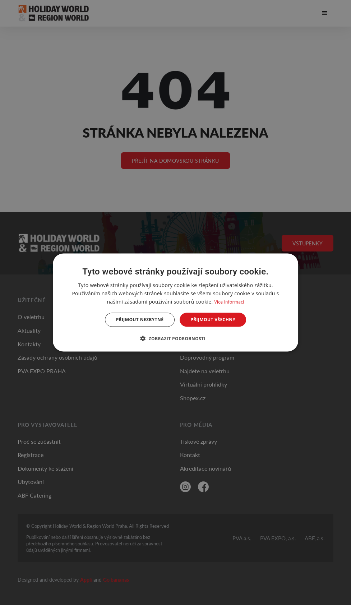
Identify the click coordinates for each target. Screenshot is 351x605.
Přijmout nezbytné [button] (140, 320)
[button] (175, 338)
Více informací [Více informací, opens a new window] (229, 302)
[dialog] (176, 303)
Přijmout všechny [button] (212, 320)
